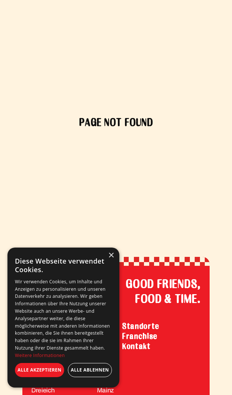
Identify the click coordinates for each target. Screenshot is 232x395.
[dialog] (63, 318)
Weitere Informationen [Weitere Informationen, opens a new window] (40, 355)
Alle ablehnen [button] (90, 370)
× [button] (111, 255)
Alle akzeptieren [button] (40, 370)
